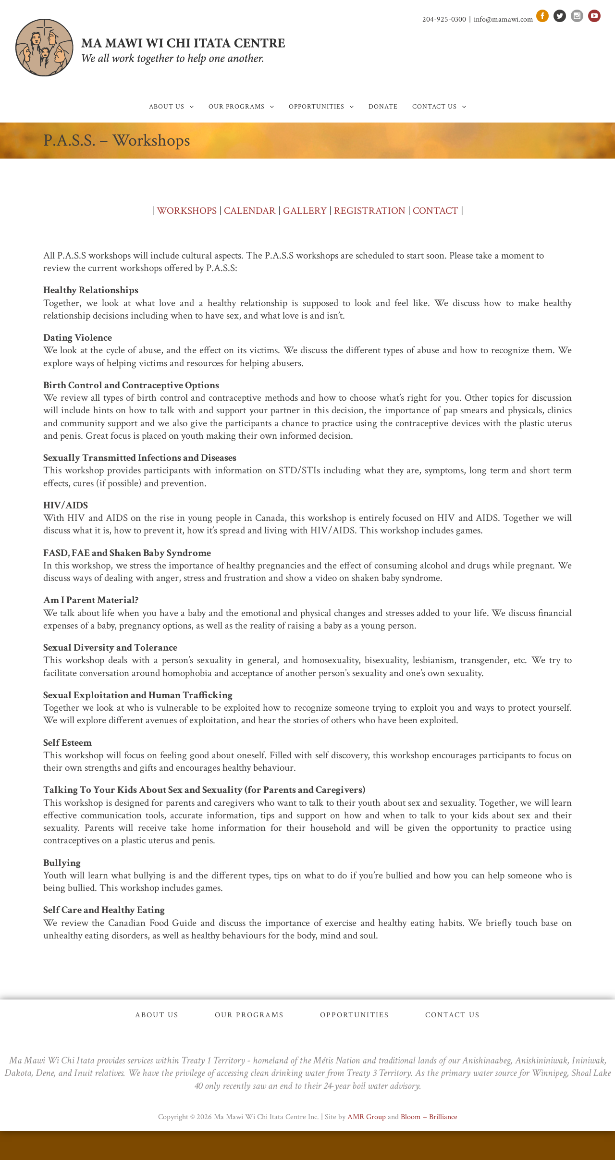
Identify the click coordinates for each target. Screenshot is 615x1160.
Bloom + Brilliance (429, 1117)
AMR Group (366, 1117)
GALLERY (305, 210)
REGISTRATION (370, 210)
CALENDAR (250, 210)
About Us (157, 1015)
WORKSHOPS (187, 210)
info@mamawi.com (503, 19)
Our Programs (249, 1015)
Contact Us (452, 1015)
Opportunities (354, 1015)
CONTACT (435, 210)
